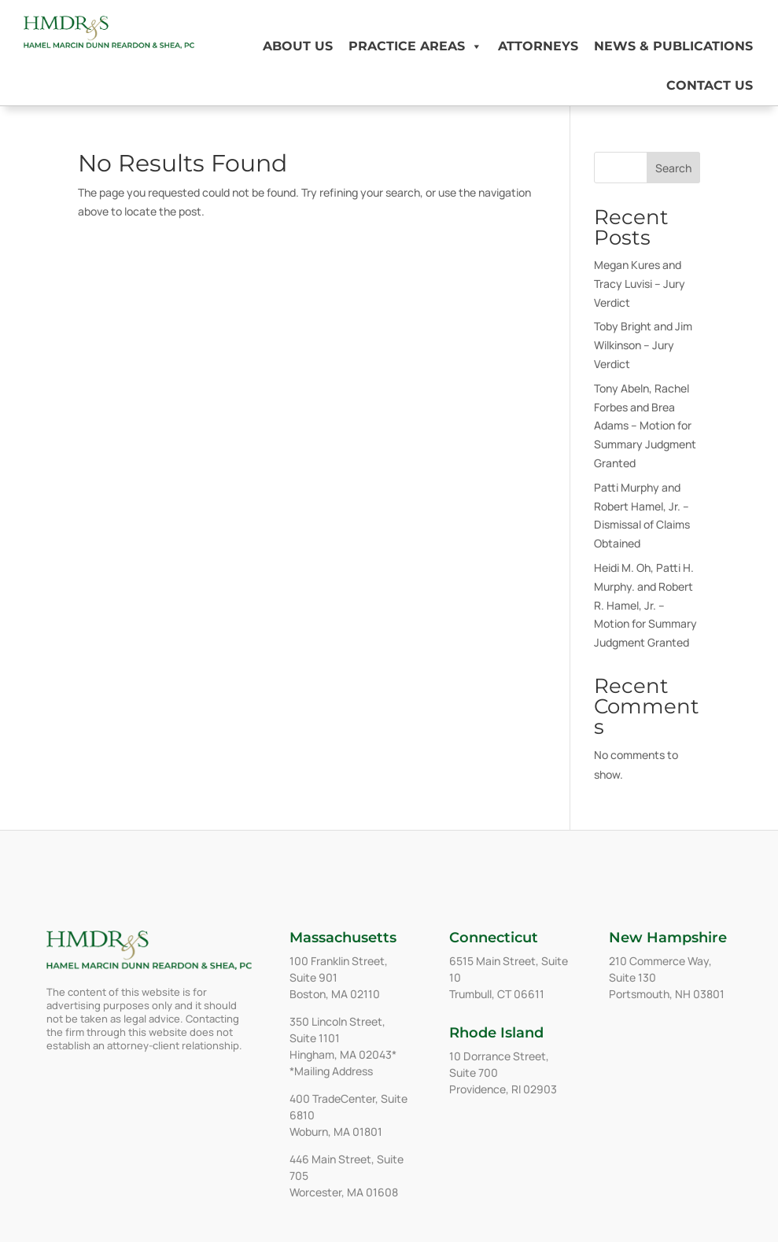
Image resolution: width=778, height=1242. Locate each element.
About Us (298, 46)
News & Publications (673, 46)
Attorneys (538, 46)
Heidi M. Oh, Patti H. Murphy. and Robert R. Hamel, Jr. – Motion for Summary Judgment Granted (645, 605)
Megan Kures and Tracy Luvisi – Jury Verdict (639, 283)
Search (673, 167)
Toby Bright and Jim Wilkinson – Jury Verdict (643, 345)
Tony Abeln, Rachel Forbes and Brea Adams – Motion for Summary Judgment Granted (645, 425)
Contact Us (709, 85)
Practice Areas (415, 46)
